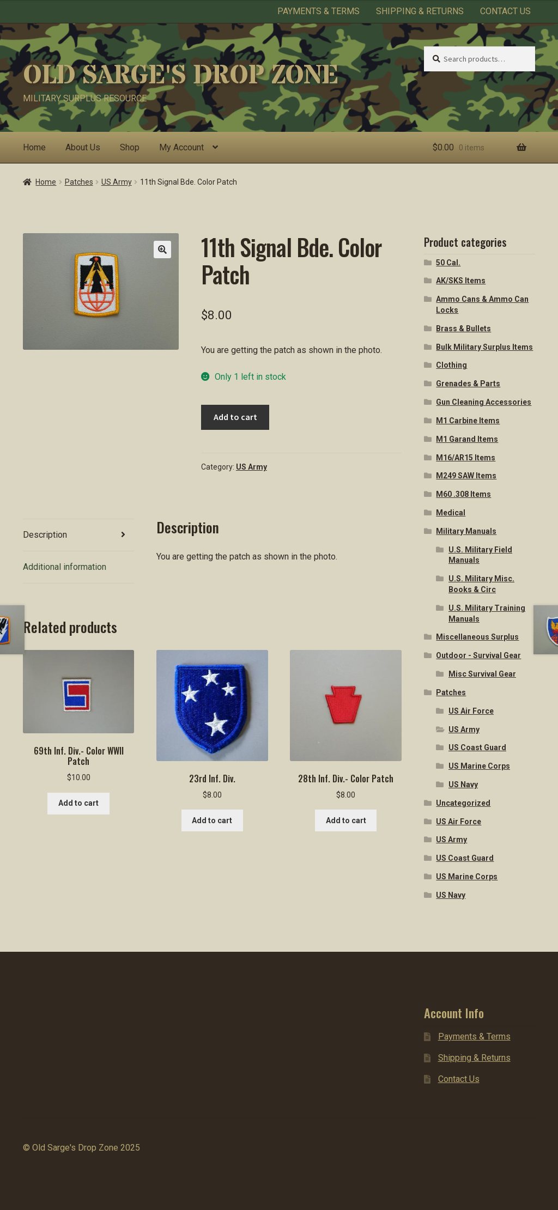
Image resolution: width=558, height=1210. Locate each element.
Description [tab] (45, 535)
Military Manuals (466, 531)
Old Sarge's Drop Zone (180, 76)
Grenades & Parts (468, 383)
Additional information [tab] (64, 567)
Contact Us (505, 11)
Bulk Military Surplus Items (484, 347)
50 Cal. (448, 262)
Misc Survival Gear (482, 674)
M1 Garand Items (467, 439)
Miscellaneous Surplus (477, 637)
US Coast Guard (477, 747)
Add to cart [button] (78, 803)
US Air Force (471, 711)
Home (34, 147)
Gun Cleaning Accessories (483, 402)
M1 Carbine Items (468, 420)
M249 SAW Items (466, 475)
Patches (79, 182)
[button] (162, 249)
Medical (450, 512)
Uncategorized (463, 803)
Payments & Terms (318, 11)
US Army (116, 182)
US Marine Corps (479, 766)
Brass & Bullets (463, 328)
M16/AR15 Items (465, 457)
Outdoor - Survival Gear (478, 655)
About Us (82, 147)
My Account (181, 147)
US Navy (463, 784)
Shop (130, 147)
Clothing (451, 365)
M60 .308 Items (463, 494)
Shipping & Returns (420, 11)
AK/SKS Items (461, 280)
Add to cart (235, 416)
